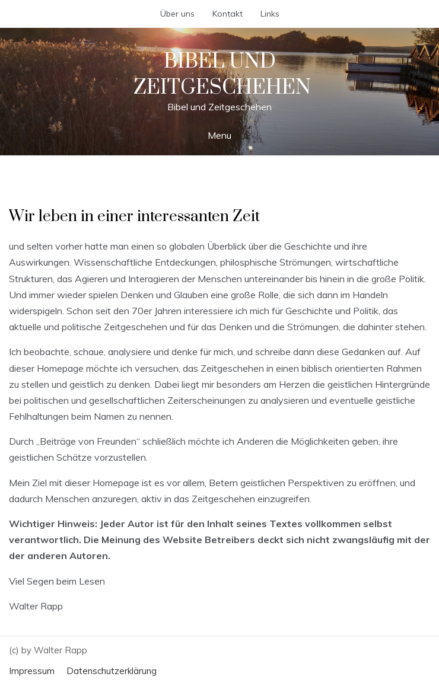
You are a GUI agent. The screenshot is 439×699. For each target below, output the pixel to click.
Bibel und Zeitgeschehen (222, 75)
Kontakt (227, 13)
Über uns (177, 13)
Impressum (32, 670)
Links (269, 13)
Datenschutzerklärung (111, 670)
